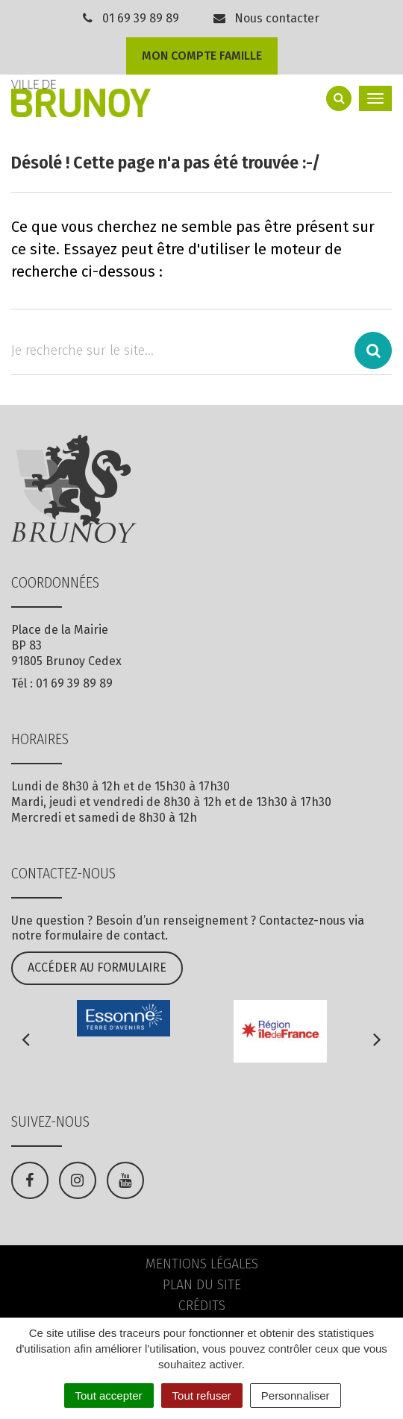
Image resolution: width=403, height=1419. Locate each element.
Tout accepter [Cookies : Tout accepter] (109, 1395)
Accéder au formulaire (97, 967)
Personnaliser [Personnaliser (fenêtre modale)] (295, 1395)
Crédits (201, 1305)
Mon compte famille (202, 55)
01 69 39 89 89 (140, 18)
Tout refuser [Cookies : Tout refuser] (201, 1395)
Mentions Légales (202, 1264)
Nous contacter (265, 18)
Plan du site (202, 1285)
